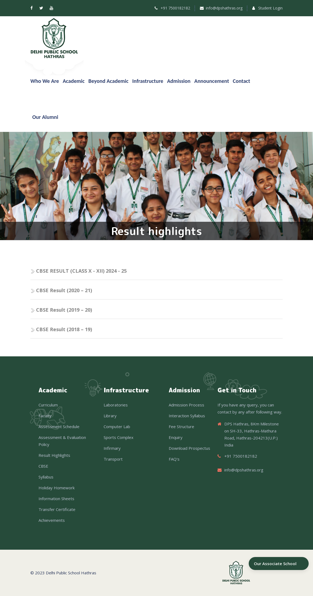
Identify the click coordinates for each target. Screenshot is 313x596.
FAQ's (174, 459)
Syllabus (46, 477)
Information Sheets (56, 498)
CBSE (43, 466)
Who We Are (44, 81)
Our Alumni (45, 117)
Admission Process (186, 405)
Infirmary (112, 448)
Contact (241, 81)
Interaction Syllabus (187, 415)
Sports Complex (118, 437)
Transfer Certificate (57, 509)
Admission (178, 81)
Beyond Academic (108, 81)
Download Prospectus (189, 448)
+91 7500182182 (175, 8)
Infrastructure (147, 81)
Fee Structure (181, 426)
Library (110, 415)
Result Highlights (54, 455)
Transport (113, 459)
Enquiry (176, 437)
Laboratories (116, 405)
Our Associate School (275, 563)
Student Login (270, 8)
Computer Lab (117, 426)
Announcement (211, 81)
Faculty (45, 415)
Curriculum (48, 405)
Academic (74, 81)
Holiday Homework (57, 487)
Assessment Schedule (59, 426)
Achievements (52, 520)
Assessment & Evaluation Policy (62, 441)
